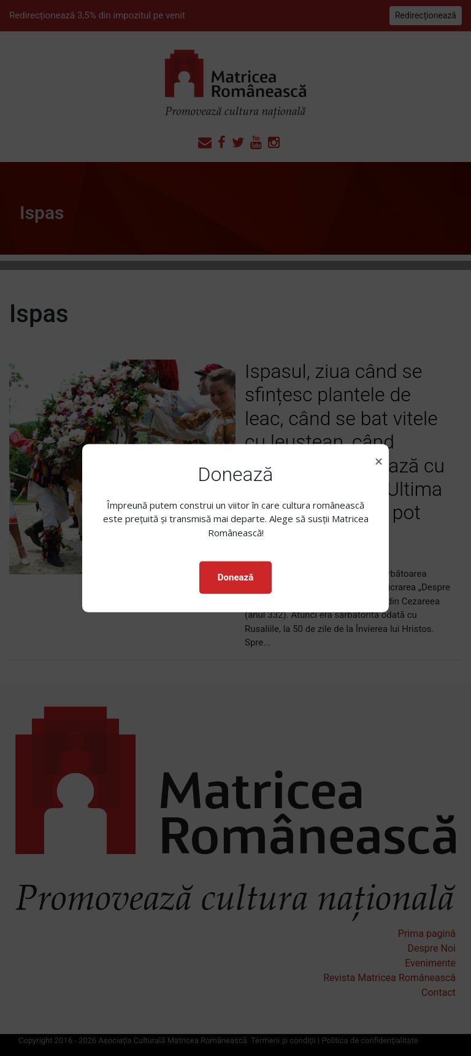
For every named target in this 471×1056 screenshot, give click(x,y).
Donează (235, 577)
